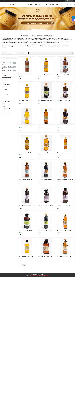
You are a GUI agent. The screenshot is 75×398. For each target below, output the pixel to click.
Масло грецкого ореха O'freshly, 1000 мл (65, 179)
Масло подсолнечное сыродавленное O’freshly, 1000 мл (65, 153)
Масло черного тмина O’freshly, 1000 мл (27, 205)
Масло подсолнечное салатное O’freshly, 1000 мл (44, 127)
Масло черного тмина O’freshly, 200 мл (65, 205)
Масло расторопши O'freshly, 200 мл (26, 256)
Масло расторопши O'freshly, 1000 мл (64, 230)
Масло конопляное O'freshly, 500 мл (45, 100)
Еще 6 (4, 96)
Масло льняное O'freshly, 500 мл (63, 74)
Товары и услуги (37, 4)
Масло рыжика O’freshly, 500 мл (44, 74)
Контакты (51, 4)
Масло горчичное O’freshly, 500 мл (26, 152)
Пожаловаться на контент (33, 275)
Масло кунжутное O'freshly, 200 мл (45, 256)
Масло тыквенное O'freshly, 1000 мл (45, 179)
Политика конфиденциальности (43, 275)
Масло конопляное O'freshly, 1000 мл (45, 230)
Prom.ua (42, 274)
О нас (46, 4)
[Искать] (68, 4)
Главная (30, 4)
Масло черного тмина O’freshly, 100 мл (46, 205)
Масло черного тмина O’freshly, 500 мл (65, 100)
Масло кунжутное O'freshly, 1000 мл (64, 256)
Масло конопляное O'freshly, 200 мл (26, 230)
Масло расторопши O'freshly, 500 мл (26, 74)
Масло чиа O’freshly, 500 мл (24, 100)
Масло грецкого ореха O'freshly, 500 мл (46, 152)
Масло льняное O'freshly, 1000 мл (25, 179)
